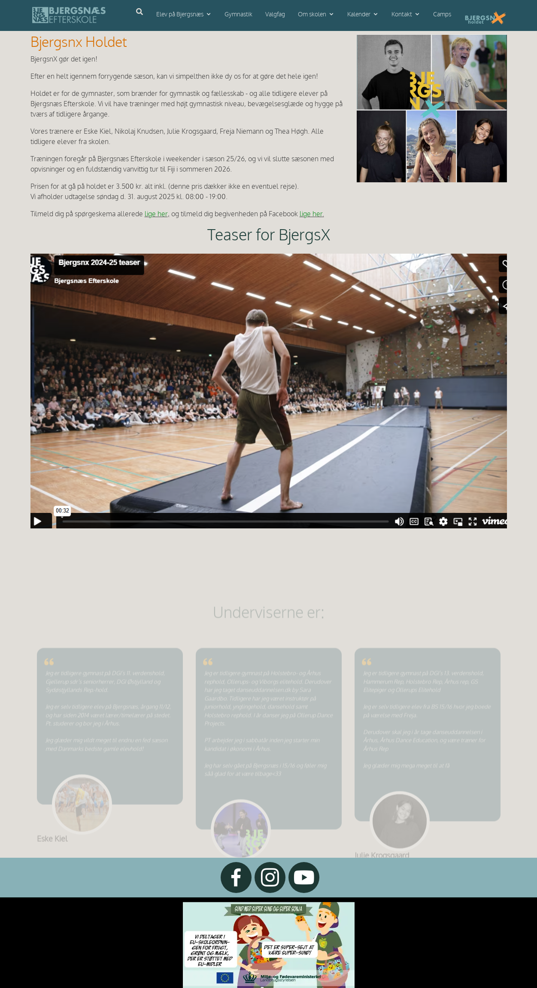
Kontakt (401, 14)
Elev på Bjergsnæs (179, 14)
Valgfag (275, 14)
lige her (156, 214)
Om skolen (312, 14)
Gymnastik (238, 14)
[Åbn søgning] (139, 12)
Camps (442, 14)
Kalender (358, 14)
